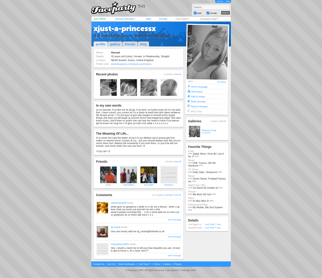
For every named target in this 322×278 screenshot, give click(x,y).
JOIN (228, 1)
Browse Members (125, 19)
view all (177, 74)
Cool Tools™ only (213, 224)
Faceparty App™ (209, 19)
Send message (199, 86)
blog (143, 44)
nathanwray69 (118, 202)
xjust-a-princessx (125, 28)
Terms (157, 264)
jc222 (108, 185)
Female (163, 19)
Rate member (198, 101)
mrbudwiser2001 (120, 244)
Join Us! (111, 264)
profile (101, 44)
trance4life (148, 185)
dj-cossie (116, 227)
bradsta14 (168, 185)
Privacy (178, 264)
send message (174, 220)
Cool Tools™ (183, 19)
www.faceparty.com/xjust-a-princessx (131, 64)
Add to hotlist (198, 96)
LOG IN (220, 1)
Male (148, 19)
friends (130, 44)
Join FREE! (100, 19)
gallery (115, 44)
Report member (199, 106)
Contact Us (98, 264)
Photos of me (209, 130)
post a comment (165, 195)
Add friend (196, 91)
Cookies (167, 264)
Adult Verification (126, 264)
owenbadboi (128, 185)
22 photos (221, 82)
